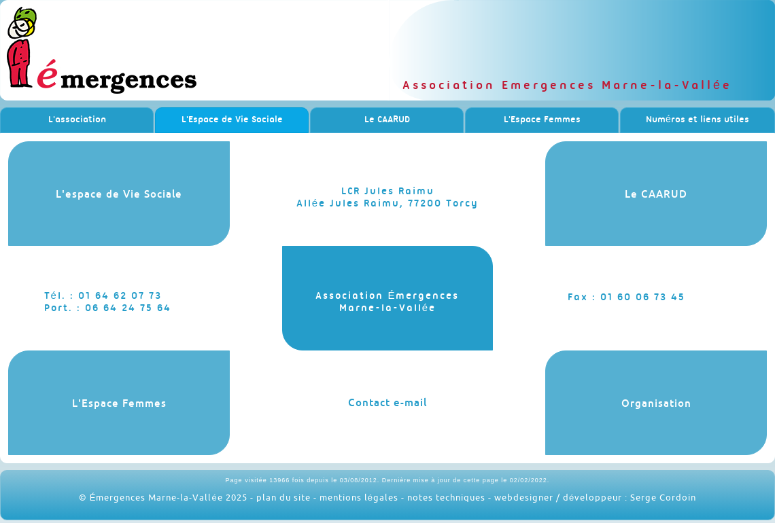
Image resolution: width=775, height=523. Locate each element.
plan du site (283, 497)
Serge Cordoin (663, 497)
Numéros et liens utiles (697, 120)
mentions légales (359, 497)
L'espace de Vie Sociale (119, 194)
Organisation (656, 403)
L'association (77, 120)
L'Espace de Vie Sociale (232, 120)
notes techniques (446, 497)
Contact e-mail (387, 402)
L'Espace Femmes (542, 120)
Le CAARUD (387, 120)
